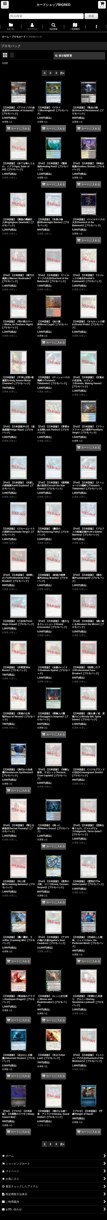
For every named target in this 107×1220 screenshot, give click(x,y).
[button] (5, 5)
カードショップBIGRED (53, 4)
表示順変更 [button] (63, 55)
